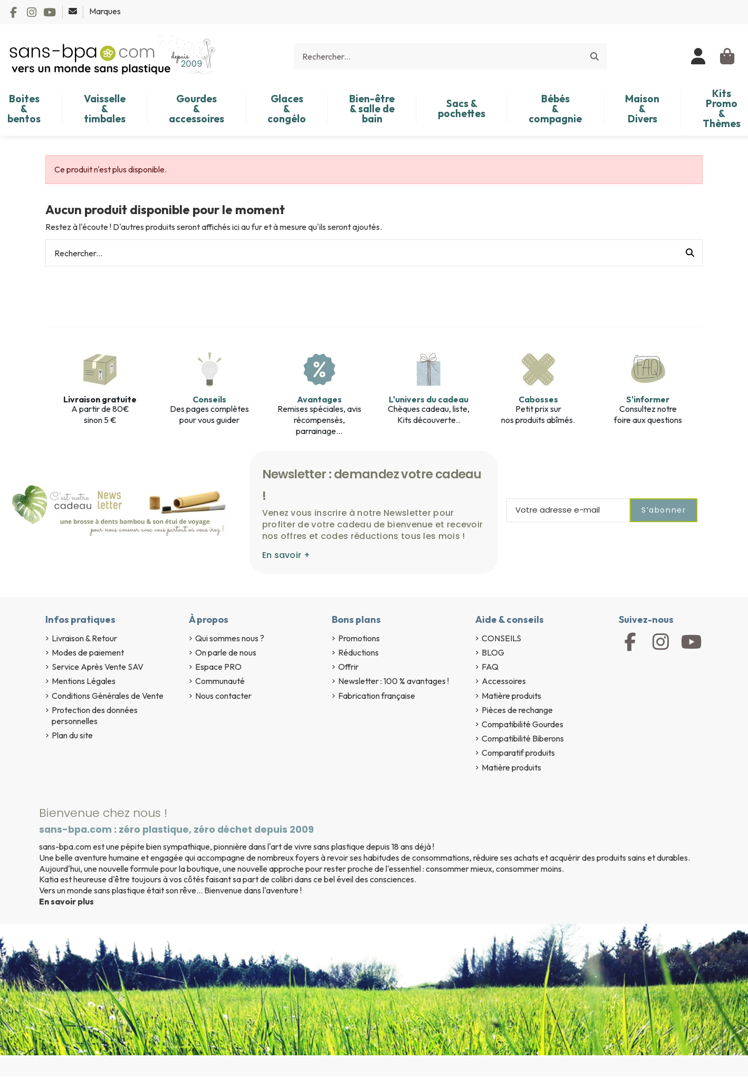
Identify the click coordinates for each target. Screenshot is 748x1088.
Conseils (209, 399)
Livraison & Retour (84, 638)
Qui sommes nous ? (229, 638)
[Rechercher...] (594, 56)
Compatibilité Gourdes (522, 724)
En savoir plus (66, 901)
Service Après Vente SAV (97, 666)
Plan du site (72, 735)
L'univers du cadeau (428, 399)
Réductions (358, 652)
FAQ (490, 666)
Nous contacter (223, 695)
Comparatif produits (518, 752)
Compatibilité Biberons (523, 738)
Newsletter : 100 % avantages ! (393, 681)
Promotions (359, 638)
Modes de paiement (88, 652)
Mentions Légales (84, 681)
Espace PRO (218, 666)
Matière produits (511, 695)
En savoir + (286, 555)
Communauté (220, 681)
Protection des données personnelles (95, 715)
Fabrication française (376, 695)
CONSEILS (501, 638)
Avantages (319, 399)
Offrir (348, 666)
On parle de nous (225, 652)
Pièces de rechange (517, 710)
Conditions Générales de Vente (108, 695)
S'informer (647, 399)
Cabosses (538, 399)
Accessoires (504, 681)
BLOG (493, 652)
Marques (105, 11)
